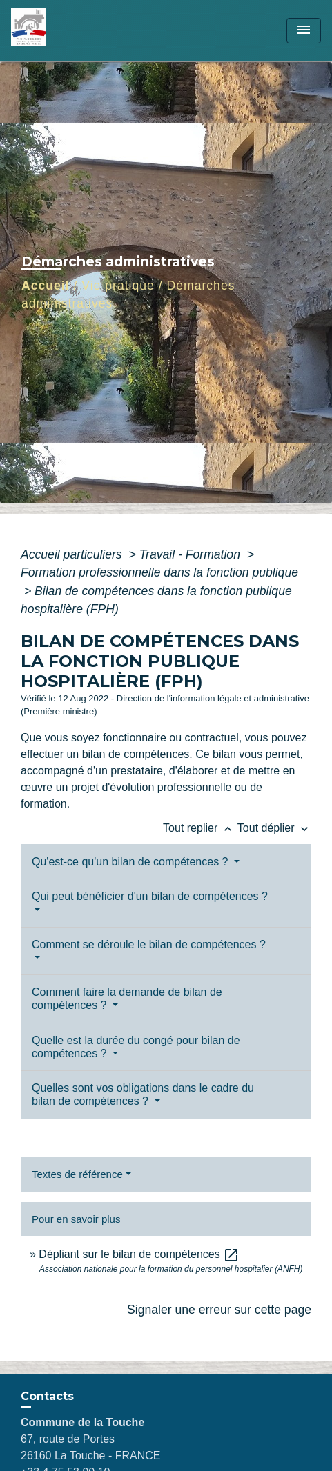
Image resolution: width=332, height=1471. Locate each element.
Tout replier (200, 828)
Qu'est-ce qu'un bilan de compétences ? (131, 862)
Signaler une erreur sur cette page (219, 1310)
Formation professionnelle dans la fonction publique (159, 572)
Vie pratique (118, 285)
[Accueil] (63, 31)
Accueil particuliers (73, 554)
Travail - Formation (191, 554)
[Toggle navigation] (303, 30)
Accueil (45, 285)
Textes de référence (77, 1174)
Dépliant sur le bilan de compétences (139, 1254)
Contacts (47, 1396)
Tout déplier (274, 828)
